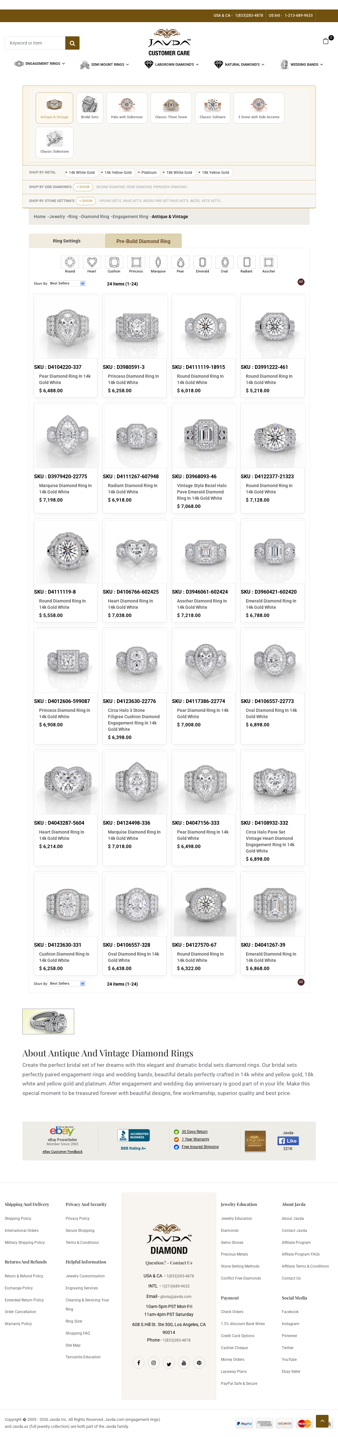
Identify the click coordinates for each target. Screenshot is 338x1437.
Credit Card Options (237, 1336)
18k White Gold (179, 172)
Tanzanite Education (83, 1357)
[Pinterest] (199, 1363)
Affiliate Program (296, 1242)
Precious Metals (234, 1254)
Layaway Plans (234, 1371)
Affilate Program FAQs (301, 1254)
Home (40, 216)
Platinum (149, 172)
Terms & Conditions (82, 1242)
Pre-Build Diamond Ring (143, 241)
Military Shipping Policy (25, 1242)
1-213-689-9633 (299, 15)
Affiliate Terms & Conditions (305, 1266)
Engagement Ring (130, 216)
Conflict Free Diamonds (241, 1278)
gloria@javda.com (176, 1296)
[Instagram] (154, 1363)
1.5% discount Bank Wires (243, 1324)
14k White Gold (82, 172)
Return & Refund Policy (24, 1276)
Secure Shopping (80, 1230)
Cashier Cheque (234, 1348)
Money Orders (232, 1359)
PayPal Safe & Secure (239, 1383)
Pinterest (289, 1336)
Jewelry (57, 216)
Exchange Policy (19, 1288)
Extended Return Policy (24, 1300)
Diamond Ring (95, 216)
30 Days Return (195, 1131)
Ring (73, 216)
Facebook (290, 1312)
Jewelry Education (236, 1218)
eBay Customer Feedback (63, 1152)
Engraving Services (82, 1288)
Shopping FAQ (78, 1333)
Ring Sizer (74, 1321)
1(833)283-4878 (249, 15)
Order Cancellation (20, 1312)
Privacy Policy (78, 1218)
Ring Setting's (66, 240)
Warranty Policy (18, 1324)
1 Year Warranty (195, 1139)
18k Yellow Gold (215, 172)
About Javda (293, 1218)
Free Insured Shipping (200, 1147)
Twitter (288, 1348)
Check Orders (232, 1312)
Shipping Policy (18, 1218)
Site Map (73, 1345)
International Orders (22, 1230)
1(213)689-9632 (176, 1286)
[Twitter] (169, 1363)
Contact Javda (294, 1230)
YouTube (289, 1359)
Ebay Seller (291, 1371)
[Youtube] (184, 1363)
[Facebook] (139, 1363)
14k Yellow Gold (118, 172)
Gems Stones (232, 1242)
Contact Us (291, 1278)
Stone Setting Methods (240, 1266)
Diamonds (230, 1230)
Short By (40, 284)
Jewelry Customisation (85, 1276)
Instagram (290, 1324)
